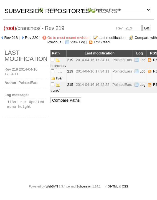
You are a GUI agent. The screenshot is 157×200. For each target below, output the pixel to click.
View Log (77, 42)
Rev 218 (11, 38)
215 (70, 84)
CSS (125, 186)
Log (143, 60)
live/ (56, 78)
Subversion (84, 186)
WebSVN (51, 186)
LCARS (107, 11)
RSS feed (102, 42)
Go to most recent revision (68, 38)
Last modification (112, 38)
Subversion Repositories (47, 11)
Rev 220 (31, 38)
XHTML (113, 186)
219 (70, 60)
